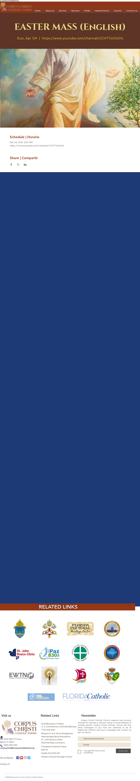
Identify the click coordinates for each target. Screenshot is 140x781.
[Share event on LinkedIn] (25, 164)
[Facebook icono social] (17, 757)
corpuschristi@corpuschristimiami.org (17, 748)
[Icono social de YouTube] (21, 757)
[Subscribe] (123, 751)
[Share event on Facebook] (11, 164)
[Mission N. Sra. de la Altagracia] (64, 733)
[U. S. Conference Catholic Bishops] (67, 726)
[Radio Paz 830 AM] (55, 753)
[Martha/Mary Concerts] (57, 742)
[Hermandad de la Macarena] (62, 736)
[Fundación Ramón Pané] (59, 746)
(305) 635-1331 (8, 745)
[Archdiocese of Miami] (57, 723)
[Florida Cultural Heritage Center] (60, 757)
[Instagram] (25, 757)
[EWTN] (55, 749)
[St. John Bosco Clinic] (57, 739)
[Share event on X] (18, 164)
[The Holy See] (55, 729)
